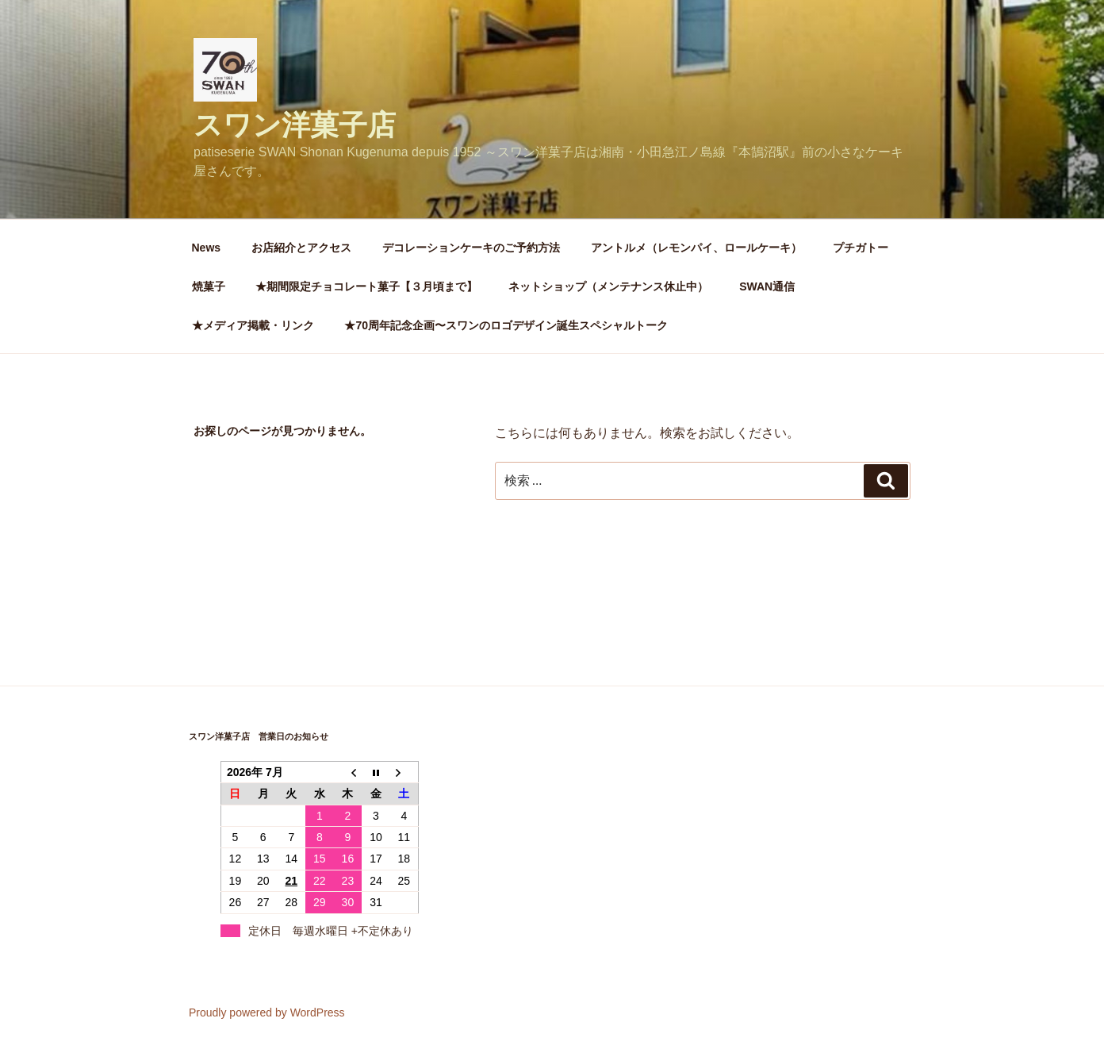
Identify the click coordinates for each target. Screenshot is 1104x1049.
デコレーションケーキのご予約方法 (471, 247)
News (206, 247)
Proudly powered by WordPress (267, 1012)
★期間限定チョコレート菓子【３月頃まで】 (366, 286)
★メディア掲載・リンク (253, 325)
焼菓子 (208, 286)
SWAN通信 (767, 286)
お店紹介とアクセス (301, 247)
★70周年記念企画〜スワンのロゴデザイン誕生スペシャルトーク (511, 325)
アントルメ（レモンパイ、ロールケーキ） (696, 247)
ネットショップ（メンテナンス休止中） (608, 286)
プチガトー (860, 247)
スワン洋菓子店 (295, 125)
